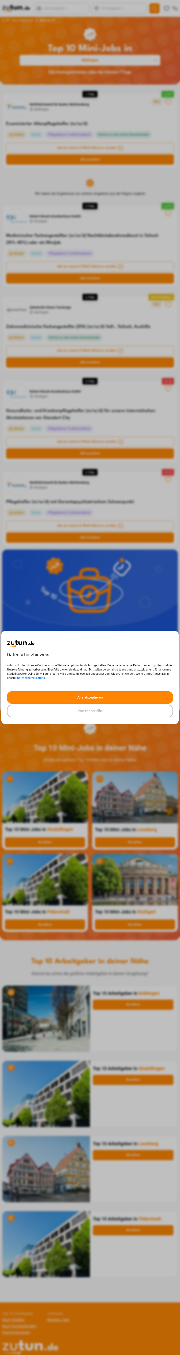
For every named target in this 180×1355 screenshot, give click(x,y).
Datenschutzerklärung (31, 678)
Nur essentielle (90, 711)
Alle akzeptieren (90, 697)
